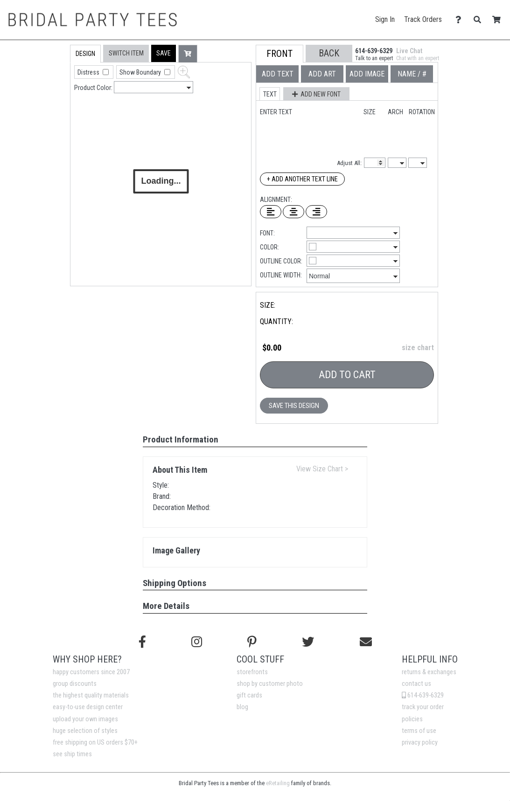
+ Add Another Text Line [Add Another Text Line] (302, 179)
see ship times (72, 754)
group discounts (75, 684)
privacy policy (420, 742)
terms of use (419, 731)
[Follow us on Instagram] (196, 642)
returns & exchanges (429, 672)
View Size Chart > (322, 468)
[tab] (50, 104)
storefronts (252, 672)
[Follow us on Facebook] (142, 642)
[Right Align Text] (316, 211)
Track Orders (423, 19)
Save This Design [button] (294, 405)
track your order (423, 707)
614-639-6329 (423, 695)
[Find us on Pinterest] (252, 642)
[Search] (479, 20)
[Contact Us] (460, 20)
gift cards (249, 695)
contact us (416, 684)
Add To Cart (347, 374)
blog (242, 707)
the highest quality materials (91, 695)
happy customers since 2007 (91, 672)
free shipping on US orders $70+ (95, 742)
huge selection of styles (85, 731)
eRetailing (278, 783)
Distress (89, 72)
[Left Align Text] (270, 211)
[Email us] (366, 642)
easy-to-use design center (88, 707)
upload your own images (85, 719)
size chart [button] (418, 347)
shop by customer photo (270, 684)
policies (412, 719)
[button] (163, 53)
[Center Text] (293, 211)
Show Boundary (140, 72)
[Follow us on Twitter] (308, 642)
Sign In (385, 19)
